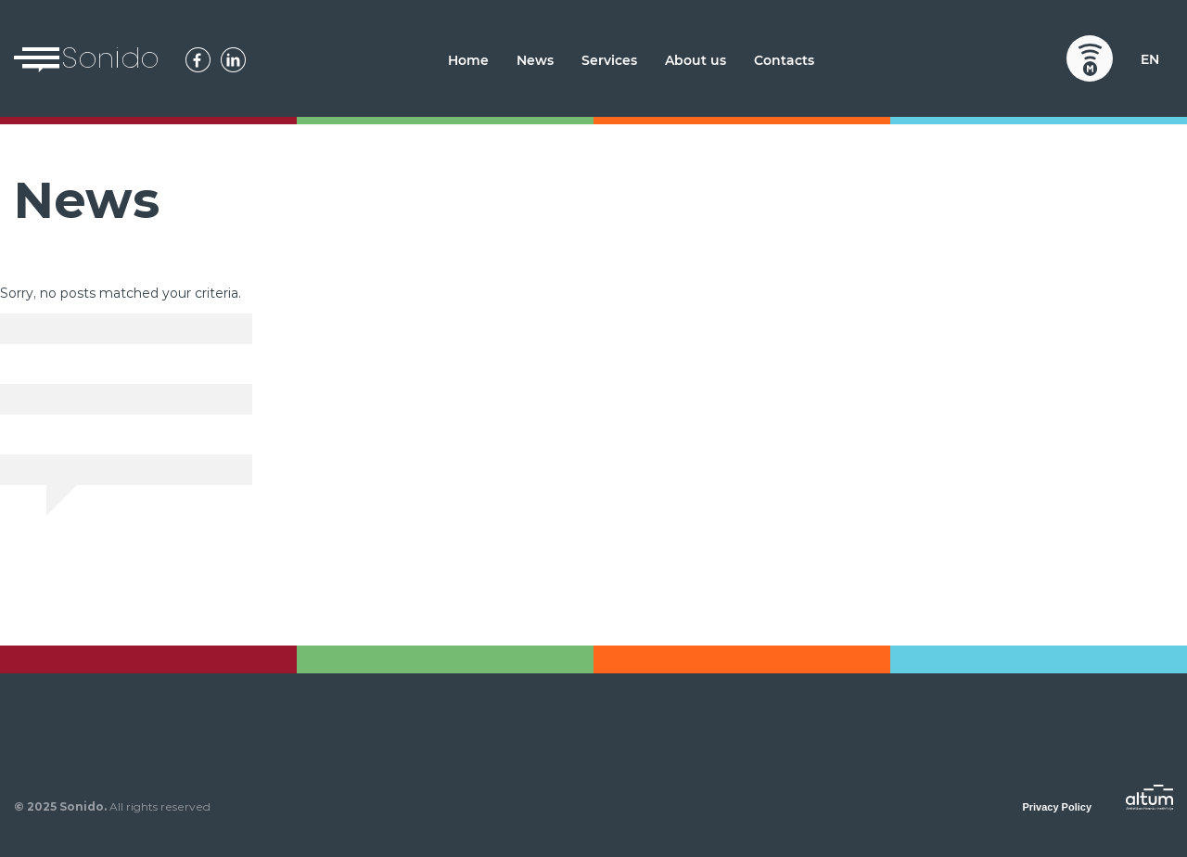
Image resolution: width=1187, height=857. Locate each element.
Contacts (784, 60)
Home (468, 60)
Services (609, 60)
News (535, 60)
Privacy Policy (1056, 806)
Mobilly (1089, 58)
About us (695, 60)
